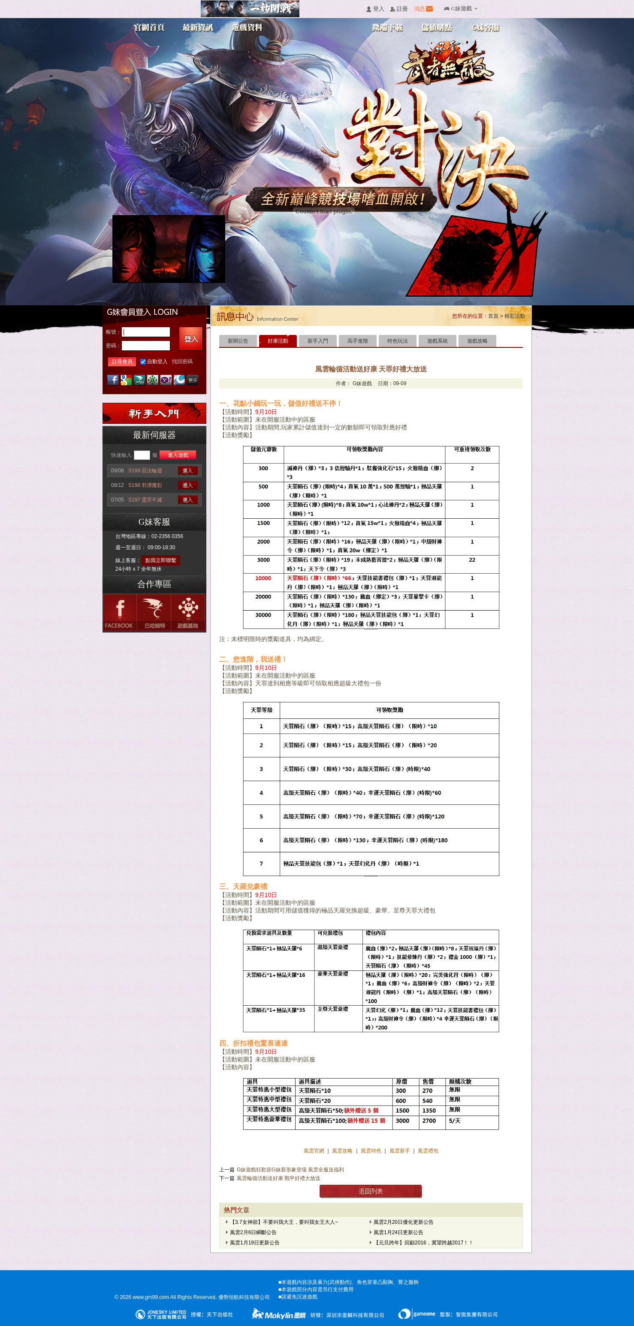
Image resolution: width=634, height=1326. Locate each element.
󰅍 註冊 (399, 9)
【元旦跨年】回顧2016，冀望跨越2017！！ (424, 1243)
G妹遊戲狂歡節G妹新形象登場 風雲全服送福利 (290, 1170)
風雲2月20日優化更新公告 (404, 1222)
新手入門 (318, 341)
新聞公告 (238, 341)
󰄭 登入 (375, 9)
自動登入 (157, 362)
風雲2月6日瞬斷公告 (253, 1232)
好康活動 (278, 341)
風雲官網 (315, 1151)
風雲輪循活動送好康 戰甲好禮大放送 (278, 1178)
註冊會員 (122, 362)
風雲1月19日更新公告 (255, 1243)
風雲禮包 (427, 1151)
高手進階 (357, 341)
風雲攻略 (342, 1151)
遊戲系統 (437, 341)
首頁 (493, 316)
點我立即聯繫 (160, 560)
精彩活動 (514, 316)
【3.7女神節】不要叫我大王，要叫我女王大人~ (284, 1222)
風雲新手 (400, 1151)
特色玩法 (397, 341)
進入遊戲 (178, 455)
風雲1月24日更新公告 (398, 1232)
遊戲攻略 (477, 341)
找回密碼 (182, 362)
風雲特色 (372, 1151)
